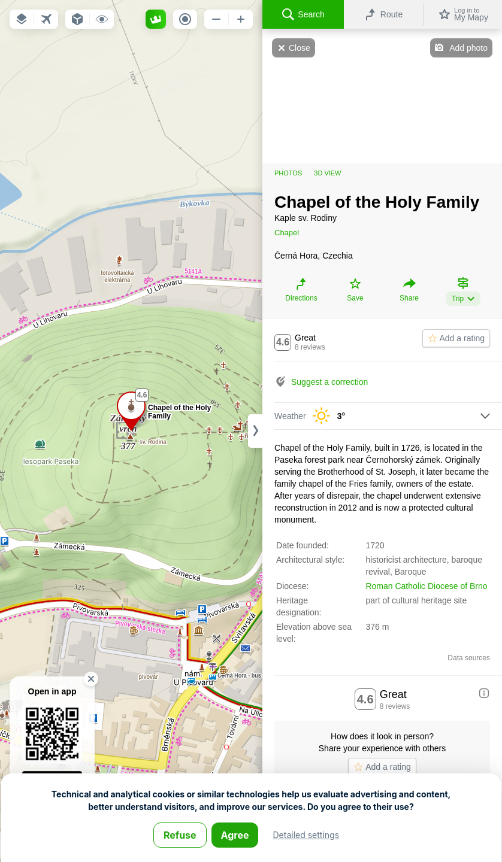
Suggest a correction (329, 382)
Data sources (468, 658)
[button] (22, 19)
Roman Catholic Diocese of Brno (426, 586)
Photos (288, 173)
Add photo (468, 48)
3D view (327, 173)
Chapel (286, 232)
